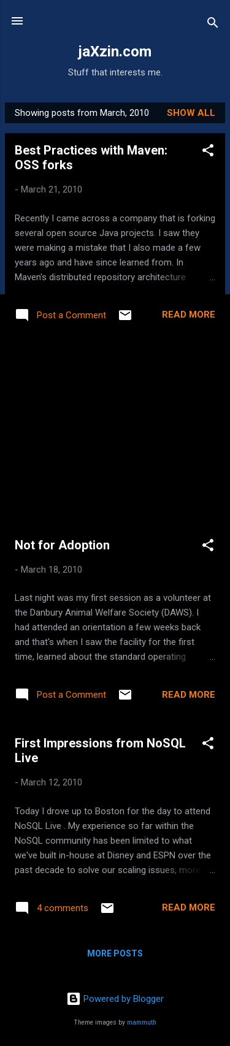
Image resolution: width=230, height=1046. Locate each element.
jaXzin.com (115, 51)
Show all (191, 112)
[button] (208, 152)
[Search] (212, 25)
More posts (115, 953)
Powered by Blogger (115, 998)
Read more (188, 314)
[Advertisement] (115, 432)
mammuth (141, 1022)
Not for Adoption (62, 545)
